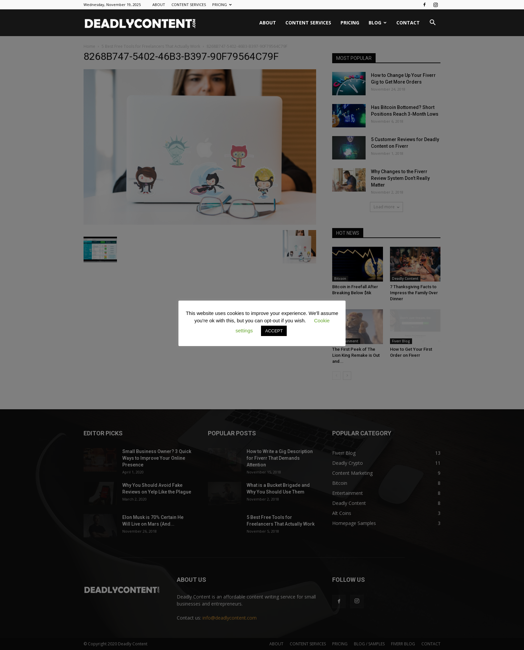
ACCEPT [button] (274, 330)
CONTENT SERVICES (188, 4)
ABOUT (158, 4)
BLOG (378, 22)
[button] (432, 23)
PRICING (222, 4)
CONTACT (408, 22)
